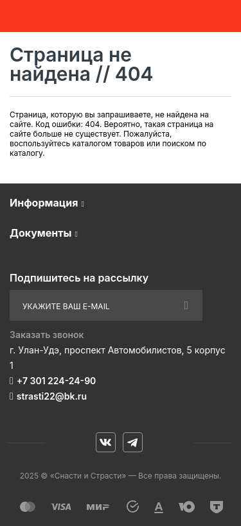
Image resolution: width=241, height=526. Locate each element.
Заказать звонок (47, 334)
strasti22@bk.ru (52, 396)
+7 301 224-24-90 (56, 380)
